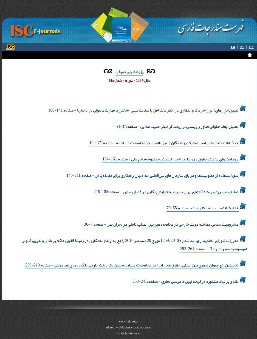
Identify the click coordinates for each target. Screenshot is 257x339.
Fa (233, 47)
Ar (242, 47)
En (251, 47)
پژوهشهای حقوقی (129, 72)
